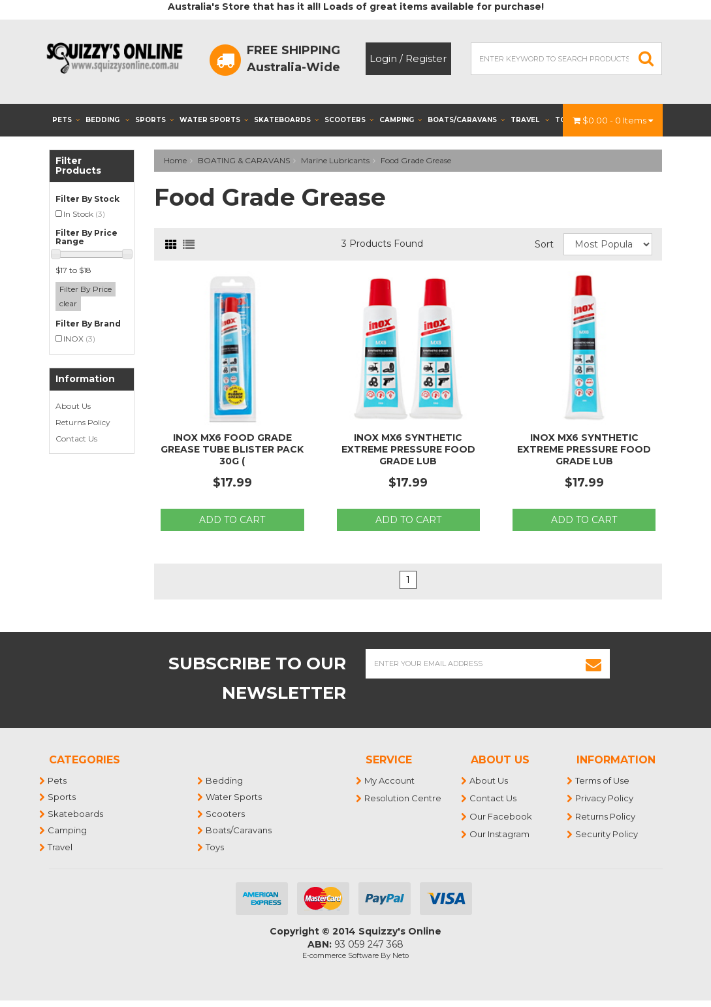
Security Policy (607, 834)
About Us (73, 406)
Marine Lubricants (335, 160)
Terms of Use (603, 780)
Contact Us (76, 438)
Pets (66, 120)
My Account (390, 780)
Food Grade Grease (416, 160)
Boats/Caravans (466, 120)
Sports (154, 120)
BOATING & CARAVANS (244, 160)
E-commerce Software (340, 955)
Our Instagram (500, 834)
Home (175, 160)
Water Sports (214, 120)
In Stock (84, 214)
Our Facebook (501, 816)
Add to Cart (232, 520)
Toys (215, 847)
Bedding (107, 120)
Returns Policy (82, 422)
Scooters (348, 120)
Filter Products (78, 166)
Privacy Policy (605, 798)
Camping (400, 120)
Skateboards (286, 120)
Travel (530, 120)
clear (68, 303)
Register (426, 58)
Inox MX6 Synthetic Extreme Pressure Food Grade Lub (408, 449)
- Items (613, 120)
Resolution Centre (403, 798)
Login (383, 58)
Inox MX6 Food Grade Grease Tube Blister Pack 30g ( (232, 449)
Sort (544, 244)
